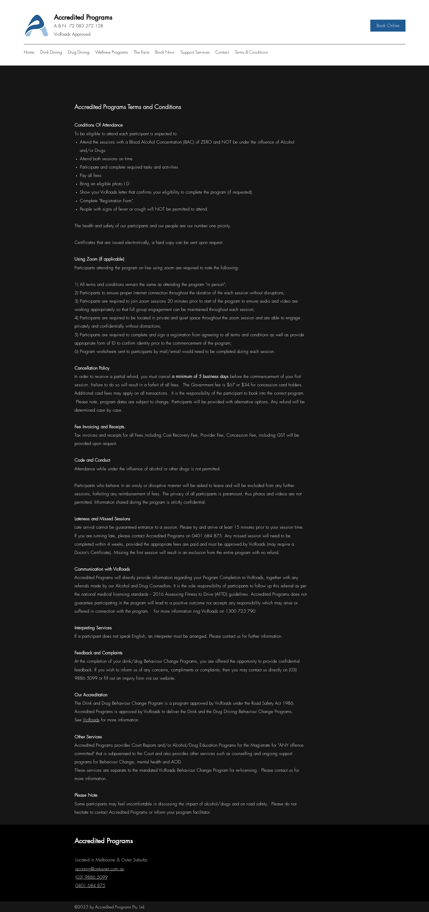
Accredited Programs (83, 17)
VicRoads (91, 720)
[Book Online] (387, 26)
